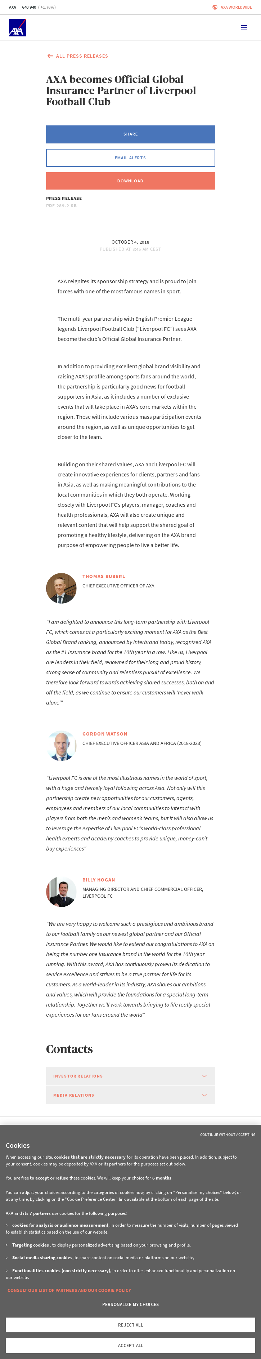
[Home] (17, 27)
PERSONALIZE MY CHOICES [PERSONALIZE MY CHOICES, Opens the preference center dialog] (130, 1304)
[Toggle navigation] (244, 28)
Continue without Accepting (228, 1134)
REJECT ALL (130, 1325)
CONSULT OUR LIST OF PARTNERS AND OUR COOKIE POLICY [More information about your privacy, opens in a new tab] (69, 1290)
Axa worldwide (236, 7)
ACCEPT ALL (130, 1345)
